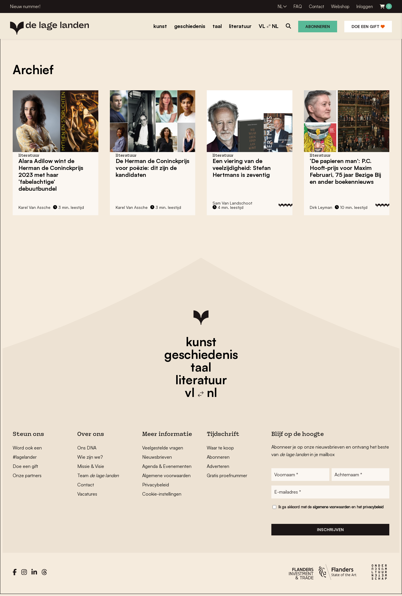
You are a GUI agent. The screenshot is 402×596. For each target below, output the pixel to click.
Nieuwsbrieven (157, 457)
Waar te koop (220, 448)
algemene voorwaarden (331, 507)
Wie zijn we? (90, 457)
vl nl (201, 392)
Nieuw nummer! (25, 6)
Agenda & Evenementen (166, 466)
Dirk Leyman (321, 207)
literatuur (201, 379)
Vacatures (87, 494)
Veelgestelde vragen (162, 448)
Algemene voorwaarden (166, 475)
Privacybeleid (155, 485)
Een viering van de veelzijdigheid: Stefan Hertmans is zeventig (242, 167)
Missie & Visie (90, 466)
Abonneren (317, 26)
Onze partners (27, 475)
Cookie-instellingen (161, 494)
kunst (201, 341)
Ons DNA (86, 448)
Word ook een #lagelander (27, 452)
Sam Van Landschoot (232, 202)
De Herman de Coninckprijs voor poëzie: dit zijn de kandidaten (152, 167)
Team (98, 475)
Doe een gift (368, 26)
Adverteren (218, 466)
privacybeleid (373, 507)
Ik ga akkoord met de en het (331, 507)
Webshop (340, 6)
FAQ (298, 6)
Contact (316, 6)
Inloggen (364, 6)
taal (201, 366)
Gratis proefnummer (227, 475)
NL (280, 6)
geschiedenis (201, 354)
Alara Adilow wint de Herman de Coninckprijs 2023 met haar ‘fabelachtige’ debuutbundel (50, 174)
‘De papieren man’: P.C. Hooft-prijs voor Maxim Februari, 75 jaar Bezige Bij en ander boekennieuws (345, 171)
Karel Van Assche (34, 207)
